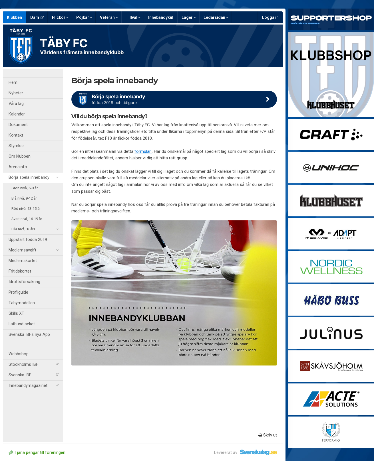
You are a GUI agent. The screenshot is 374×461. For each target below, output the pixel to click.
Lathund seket (22, 324)
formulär (143, 151)
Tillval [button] (133, 17)
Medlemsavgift (34, 250)
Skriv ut (267, 435)
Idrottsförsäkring (24, 281)
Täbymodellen (22, 302)
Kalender (17, 114)
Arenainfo (18, 167)
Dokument (18, 124)
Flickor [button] (60, 17)
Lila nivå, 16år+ (35, 229)
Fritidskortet (20, 271)
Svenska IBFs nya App (29, 334)
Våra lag (16, 103)
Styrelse (16, 145)
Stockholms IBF (34, 364)
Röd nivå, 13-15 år (26, 208)
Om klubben (20, 156)
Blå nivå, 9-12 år (24, 198)
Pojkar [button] (84, 17)
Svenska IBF (34, 375)
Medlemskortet (23, 260)
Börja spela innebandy (34, 177)
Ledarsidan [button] (216, 17)
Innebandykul (160, 17)
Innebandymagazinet (34, 385)
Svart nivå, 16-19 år (26, 219)
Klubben (14, 17)
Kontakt (16, 135)
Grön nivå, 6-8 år (24, 188)
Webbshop (19, 354)
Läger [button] (189, 17)
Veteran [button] (109, 17)
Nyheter (16, 93)
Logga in (270, 17)
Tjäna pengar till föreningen (37, 452)
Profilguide (18, 292)
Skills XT (16, 313)
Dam (37, 17)
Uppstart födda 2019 (28, 239)
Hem (13, 82)
